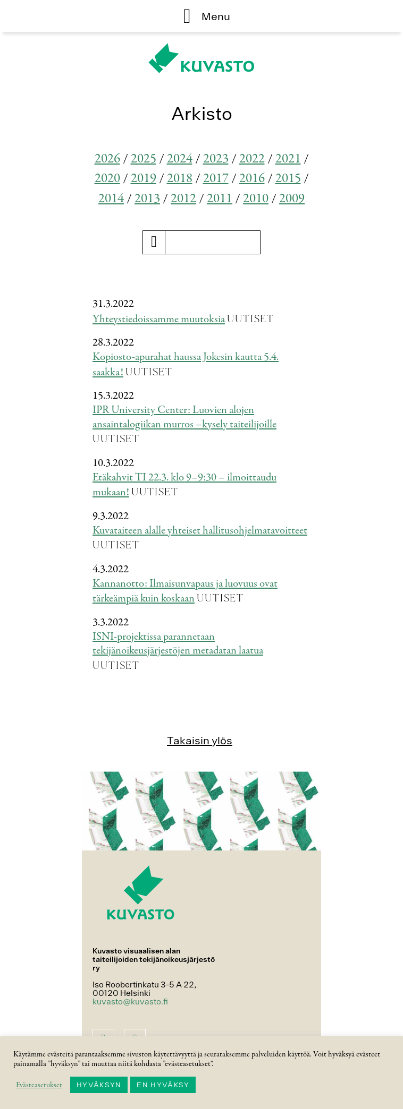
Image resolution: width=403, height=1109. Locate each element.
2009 (292, 199)
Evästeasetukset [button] (39, 1085)
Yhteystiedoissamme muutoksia (159, 319)
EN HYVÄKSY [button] (163, 1085)
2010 (255, 199)
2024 (179, 159)
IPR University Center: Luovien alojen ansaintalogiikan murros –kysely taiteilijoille (184, 417)
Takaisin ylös (199, 740)
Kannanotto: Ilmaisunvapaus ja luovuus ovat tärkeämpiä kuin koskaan (185, 591)
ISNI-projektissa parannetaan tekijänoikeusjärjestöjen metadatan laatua (178, 644)
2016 (252, 178)
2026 (107, 159)
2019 (143, 178)
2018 (179, 178)
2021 (288, 159)
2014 (111, 199)
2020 (107, 178)
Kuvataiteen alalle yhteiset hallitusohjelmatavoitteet (200, 530)
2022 (252, 159)
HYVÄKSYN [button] (99, 1085)
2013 (147, 199)
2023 (216, 159)
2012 (183, 199)
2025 (143, 159)
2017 (216, 178)
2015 (288, 178)
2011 (219, 199)
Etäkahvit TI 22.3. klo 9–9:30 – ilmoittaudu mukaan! (184, 485)
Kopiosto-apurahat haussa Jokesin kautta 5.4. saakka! (186, 364)
